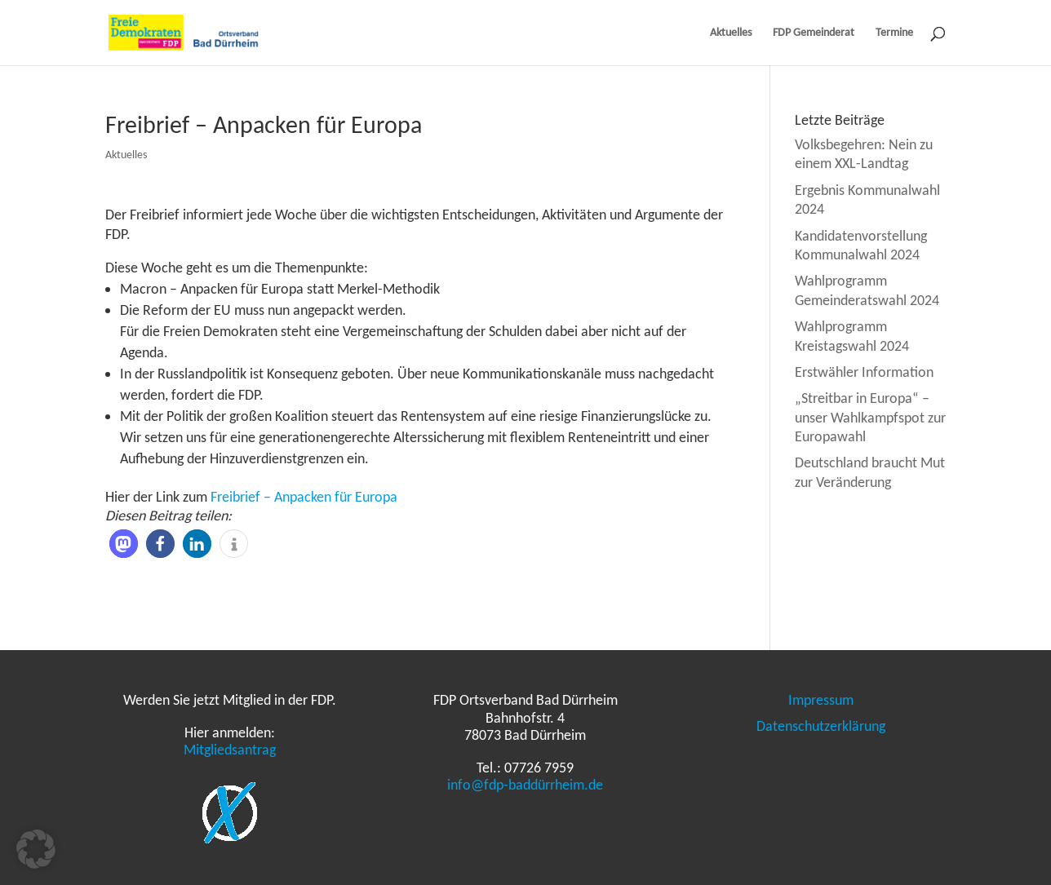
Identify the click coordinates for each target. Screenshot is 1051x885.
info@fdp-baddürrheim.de (525, 785)
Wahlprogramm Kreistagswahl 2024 (852, 335)
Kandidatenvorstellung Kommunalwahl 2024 (861, 245)
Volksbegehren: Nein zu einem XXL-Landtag (864, 153)
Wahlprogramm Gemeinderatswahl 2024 (867, 290)
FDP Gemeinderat (813, 33)
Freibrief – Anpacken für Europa (304, 497)
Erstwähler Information (864, 372)
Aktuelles (731, 33)
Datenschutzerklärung (820, 726)
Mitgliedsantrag (230, 750)
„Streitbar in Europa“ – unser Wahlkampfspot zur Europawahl (870, 417)
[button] (123, 543)
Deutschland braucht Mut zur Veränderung (870, 472)
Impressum (821, 700)
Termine (894, 33)
